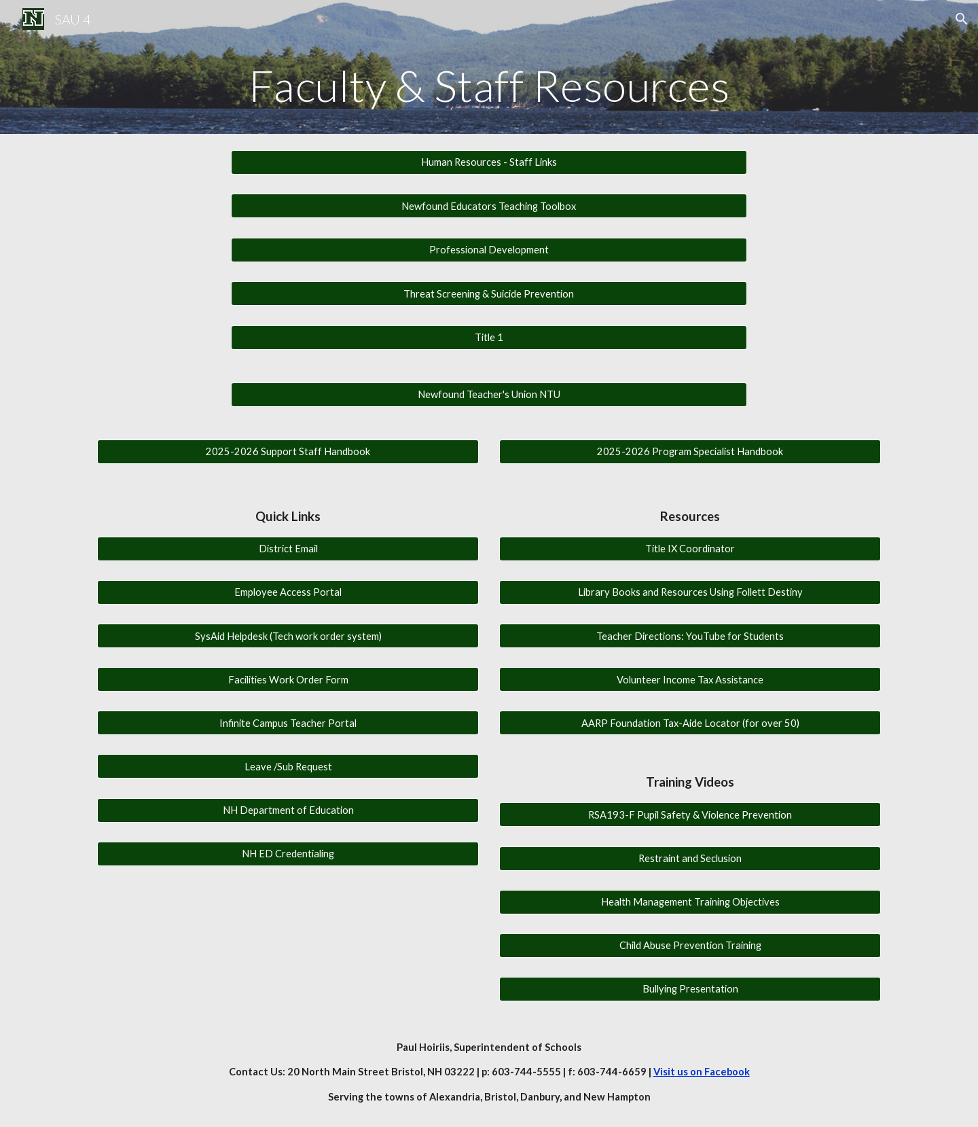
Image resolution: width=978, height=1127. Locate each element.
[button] (961, 19)
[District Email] (288, 549)
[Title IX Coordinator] (690, 549)
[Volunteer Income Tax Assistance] (690, 679)
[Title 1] (489, 337)
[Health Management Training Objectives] (690, 901)
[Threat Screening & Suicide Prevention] (489, 293)
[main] (489, 86)
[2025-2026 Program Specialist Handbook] (690, 451)
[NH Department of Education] (288, 809)
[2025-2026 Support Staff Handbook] (288, 451)
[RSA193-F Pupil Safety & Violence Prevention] (690, 814)
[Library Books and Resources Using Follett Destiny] (690, 592)
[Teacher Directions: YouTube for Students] (690, 635)
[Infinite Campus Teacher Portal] (288, 722)
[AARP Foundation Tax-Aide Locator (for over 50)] (690, 722)
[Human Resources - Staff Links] (489, 162)
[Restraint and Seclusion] (690, 858)
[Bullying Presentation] (690, 989)
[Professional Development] (489, 250)
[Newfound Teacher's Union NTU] (489, 394)
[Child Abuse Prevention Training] (690, 945)
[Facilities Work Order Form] (288, 679)
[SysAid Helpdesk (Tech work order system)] (288, 635)
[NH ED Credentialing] (288, 853)
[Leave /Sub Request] (288, 766)
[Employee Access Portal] (288, 592)
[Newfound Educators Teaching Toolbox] (489, 205)
